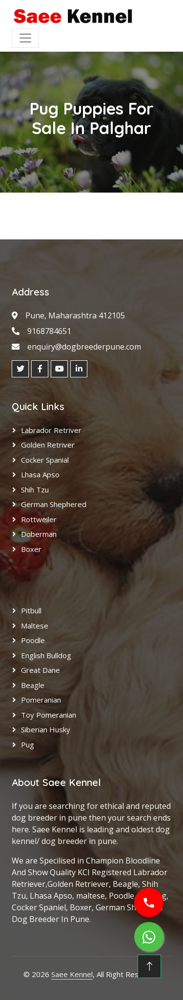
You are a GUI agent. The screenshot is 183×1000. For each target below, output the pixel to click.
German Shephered (53, 504)
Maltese (34, 625)
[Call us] (148, 902)
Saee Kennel (72, 974)
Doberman (39, 534)
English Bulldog (46, 655)
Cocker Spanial (45, 460)
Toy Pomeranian (48, 715)
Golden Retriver (48, 445)
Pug (27, 744)
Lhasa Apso (40, 474)
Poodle (33, 640)
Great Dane (40, 670)
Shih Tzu (35, 489)
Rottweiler (39, 519)
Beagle (32, 685)
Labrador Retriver (51, 430)
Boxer (31, 549)
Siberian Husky (45, 729)
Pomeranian (41, 700)
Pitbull (31, 610)
